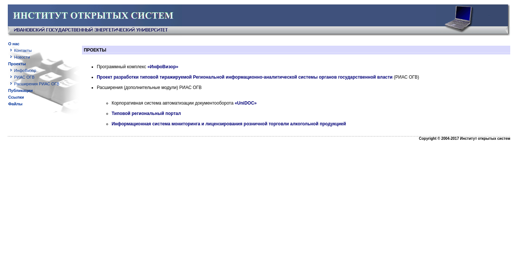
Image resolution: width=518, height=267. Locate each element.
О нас (14, 44)
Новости (22, 57)
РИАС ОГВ (24, 77)
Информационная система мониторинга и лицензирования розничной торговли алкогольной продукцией (229, 123)
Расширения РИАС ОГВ (36, 84)
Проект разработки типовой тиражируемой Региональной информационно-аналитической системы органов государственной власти (245, 77)
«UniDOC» (246, 103)
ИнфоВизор (25, 70)
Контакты (23, 50)
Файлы (15, 104)
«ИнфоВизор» (163, 66)
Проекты (17, 64)
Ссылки (16, 97)
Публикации (20, 90)
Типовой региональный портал (146, 113)
